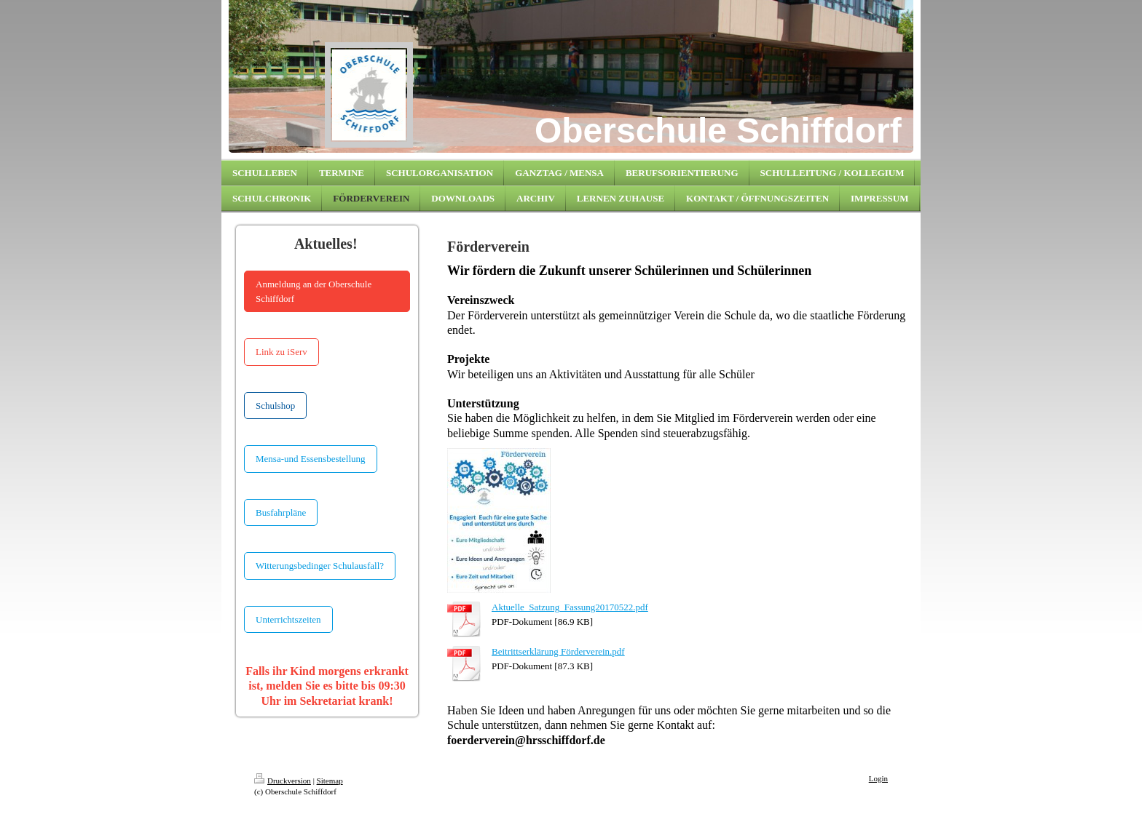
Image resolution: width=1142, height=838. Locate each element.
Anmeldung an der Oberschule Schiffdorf (313, 291)
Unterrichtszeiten (288, 619)
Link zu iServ (281, 351)
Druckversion (282, 780)
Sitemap (330, 780)
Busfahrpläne (281, 512)
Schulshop (275, 405)
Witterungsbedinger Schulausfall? (320, 565)
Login (878, 778)
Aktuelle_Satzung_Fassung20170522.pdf (570, 607)
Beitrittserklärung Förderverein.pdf (558, 651)
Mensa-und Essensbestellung (311, 458)
